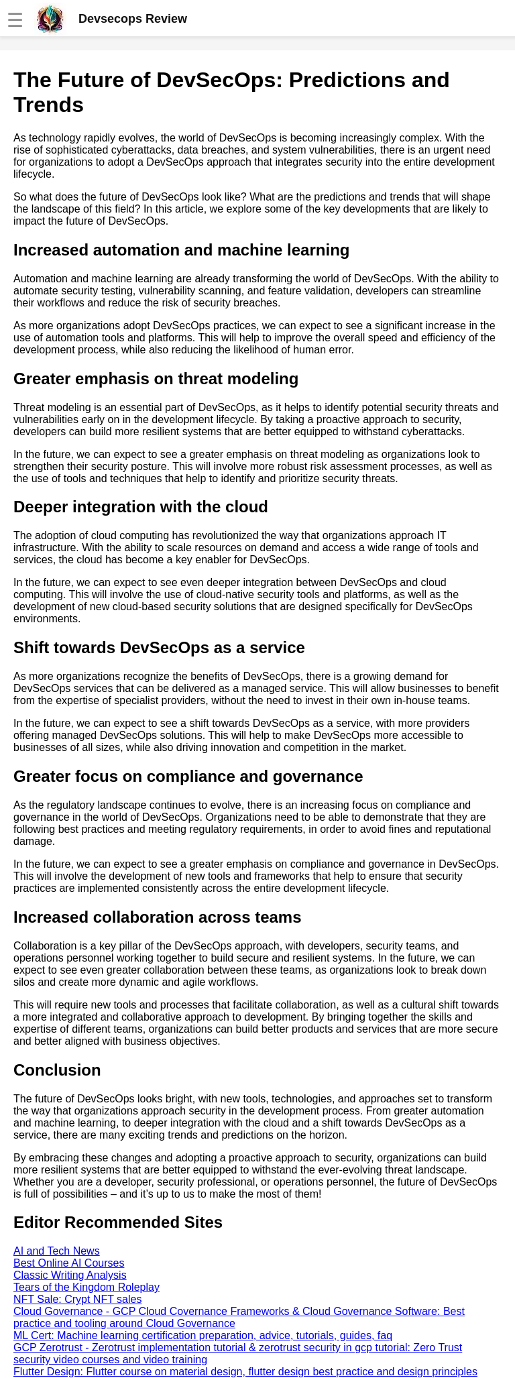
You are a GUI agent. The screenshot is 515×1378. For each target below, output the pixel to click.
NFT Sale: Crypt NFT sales (77, 1299)
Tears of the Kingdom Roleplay (86, 1287)
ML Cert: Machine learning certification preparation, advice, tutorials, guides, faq (202, 1335)
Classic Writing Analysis (70, 1275)
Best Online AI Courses (68, 1263)
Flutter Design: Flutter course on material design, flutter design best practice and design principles (245, 1371)
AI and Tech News (56, 1251)
